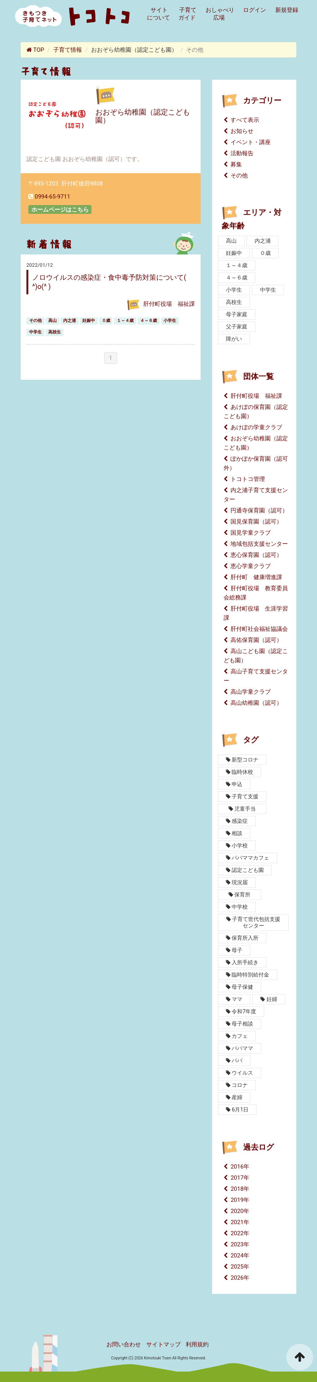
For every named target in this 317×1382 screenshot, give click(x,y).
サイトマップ (163, 1344)
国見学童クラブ (247, 532)
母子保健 (239, 987)
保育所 (242, 894)
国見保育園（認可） (253, 521)
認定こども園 (245, 870)
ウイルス (239, 1073)
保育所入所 (242, 938)
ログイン (254, 10)
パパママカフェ (247, 858)
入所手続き (242, 962)
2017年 (236, 1177)
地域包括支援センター (256, 543)
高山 (52, 320)
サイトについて (158, 14)
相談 (234, 833)
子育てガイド (187, 14)
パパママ (239, 1048)
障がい (234, 339)
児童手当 (245, 809)
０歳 (106, 320)
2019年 (236, 1200)
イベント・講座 (247, 142)
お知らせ (238, 131)
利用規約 (197, 1344)
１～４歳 (125, 320)
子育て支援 (242, 796)
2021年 (236, 1222)
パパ (234, 1060)
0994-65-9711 (52, 196)
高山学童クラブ (247, 691)
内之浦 (69, 320)
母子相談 (239, 1024)
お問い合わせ (123, 1344)
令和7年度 (241, 1011)
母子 (234, 950)
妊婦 (268, 999)
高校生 (54, 332)
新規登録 (286, 10)
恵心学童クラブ (247, 566)
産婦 (234, 1097)
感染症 (237, 821)
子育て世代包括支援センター (253, 922)
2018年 (236, 1188)
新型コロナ (242, 760)
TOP (35, 49)
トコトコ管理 (244, 479)
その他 (35, 320)
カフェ (237, 1036)
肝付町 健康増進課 (253, 577)
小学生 (169, 320)
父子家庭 (236, 326)
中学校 (237, 907)
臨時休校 (239, 772)
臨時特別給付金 (247, 975)
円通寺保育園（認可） (256, 510)
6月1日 (237, 1109)
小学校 (237, 845)
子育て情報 (67, 49)
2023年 (236, 1244)
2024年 (236, 1255)
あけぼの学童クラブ (253, 427)
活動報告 (238, 153)
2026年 (236, 1277)
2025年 (236, 1266)
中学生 (35, 332)
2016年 (236, 1166)
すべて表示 (241, 120)
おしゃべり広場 (219, 14)
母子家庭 (236, 314)
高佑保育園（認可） (253, 640)
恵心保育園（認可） (253, 554)
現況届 (237, 882)
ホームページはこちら (60, 209)
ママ (234, 999)
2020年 (236, 1211)
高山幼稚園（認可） (253, 702)
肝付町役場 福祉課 (169, 303)
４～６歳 (148, 320)
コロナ (237, 1085)
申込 (234, 784)
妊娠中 (88, 320)
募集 (233, 164)
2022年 (236, 1233)
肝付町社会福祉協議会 (256, 628)
